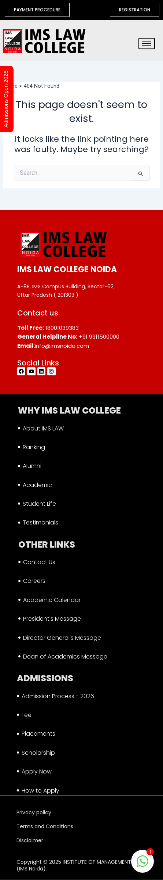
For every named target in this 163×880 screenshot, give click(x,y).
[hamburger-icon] (146, 43)
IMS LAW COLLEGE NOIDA (67, 269)
